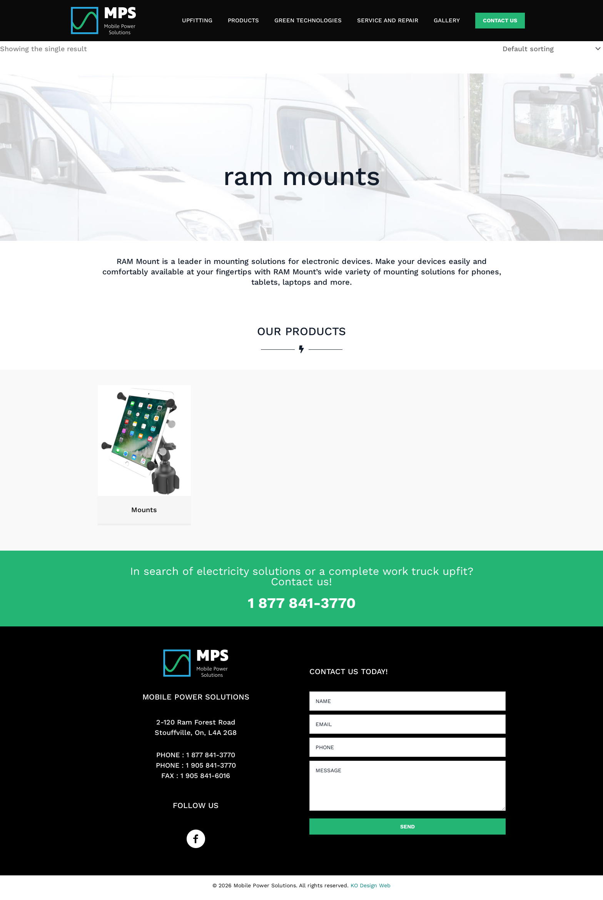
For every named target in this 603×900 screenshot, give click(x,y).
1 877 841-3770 (210, 755)
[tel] (407, 747)
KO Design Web (371, 885)
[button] (500, 20)
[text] (407, 701)
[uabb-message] (407, 786)
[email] (407, 724)
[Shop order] (550, 48)
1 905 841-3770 (211, 765)
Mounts (144, 510)
